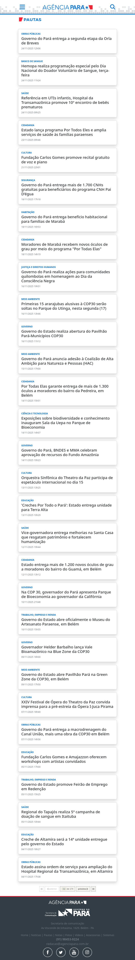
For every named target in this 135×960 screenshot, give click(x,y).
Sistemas (108, 935)
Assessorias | (94, 935)
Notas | (60, 935)
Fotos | (70, 935)
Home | (26, 935)
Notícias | (37, 935)
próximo (83, 889)
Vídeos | (80, 935)
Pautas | (49, 935)
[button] (21, 7)
